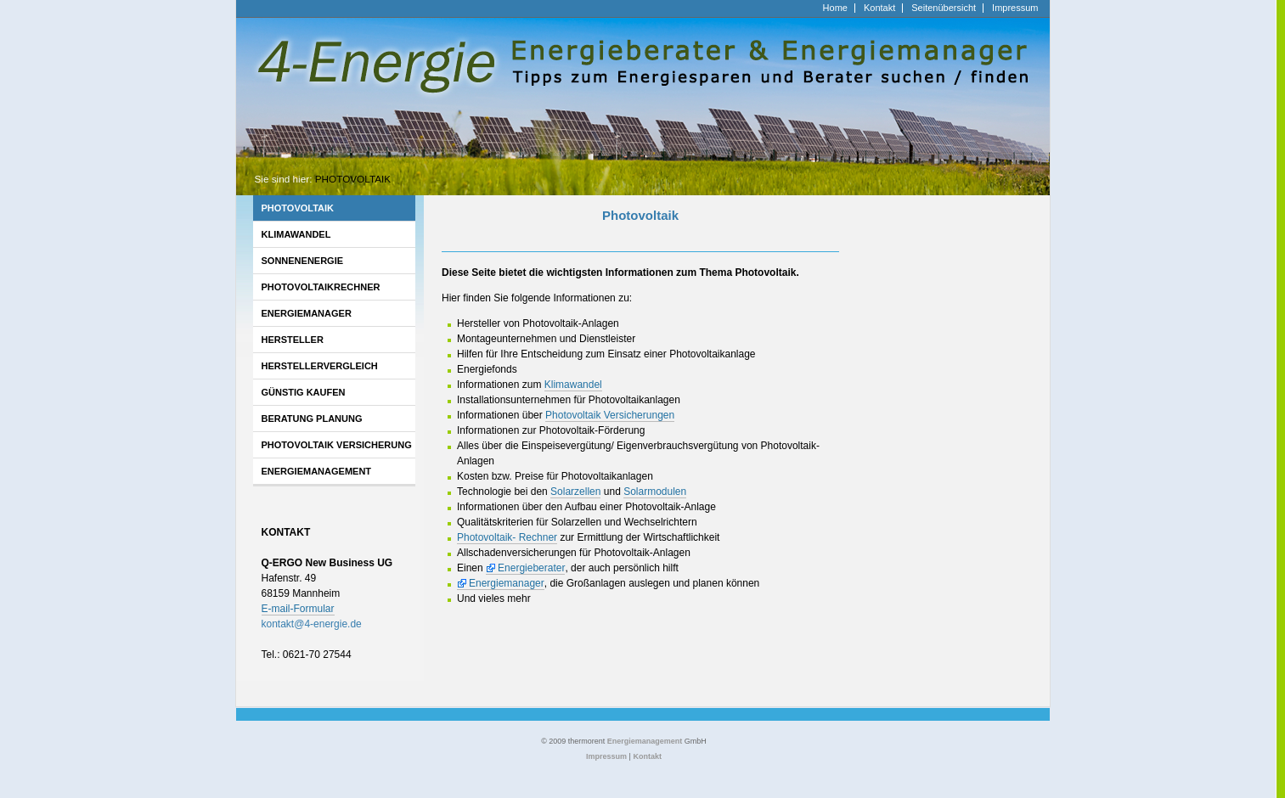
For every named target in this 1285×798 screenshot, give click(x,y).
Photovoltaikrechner (321, 287)
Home (835, 8)
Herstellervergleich (320, 366)
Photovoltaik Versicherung (337, 445)
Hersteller (293, 339)
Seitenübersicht (943, 8)
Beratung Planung (312, 418)
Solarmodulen (654, 491)
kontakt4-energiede (312, 624)
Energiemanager (307, 313)
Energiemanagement (317, 471)
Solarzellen (575, 491)
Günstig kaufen (304, 392)
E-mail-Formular (298, 609)
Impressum (1015, 8)
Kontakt (879, 8)
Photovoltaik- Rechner (507, 537)
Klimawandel (296, 234)
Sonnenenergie (303, 261)
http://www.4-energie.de (289, 8)
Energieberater (531, 568)
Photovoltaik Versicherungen (609, 415)
